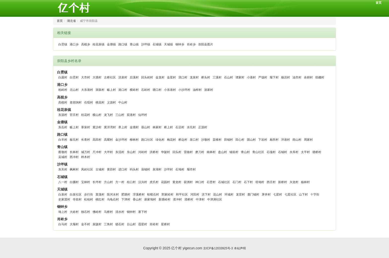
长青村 (85, 139)
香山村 (137, 199)
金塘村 (134, 127)
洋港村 (285, 139)
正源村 (202, 127)
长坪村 (97, 182)
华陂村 (165, 152)
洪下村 (206, 194)
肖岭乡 (191, 44)
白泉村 (62, 194)
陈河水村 (113, 194)
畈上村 (111, 90)
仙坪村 (142, 115)
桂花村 (85, 115)
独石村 (85, 212)
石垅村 (271, 152)
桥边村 (182, 139)
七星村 (277, 194)
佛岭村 (97, 212)
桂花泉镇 (98, 44)
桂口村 (131, 182)
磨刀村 (199, 152)
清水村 (119, 212)
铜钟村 (131, 212)
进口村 (122, 169)
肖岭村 (154, 224)
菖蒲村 (100, 194)
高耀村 (108, 139)
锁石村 (119, 224)
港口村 (122, 90)
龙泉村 (194, 77)
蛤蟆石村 (153, 194)
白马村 (62, 224)
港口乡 (74, 44)
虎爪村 (154, 182)
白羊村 (62, 139)
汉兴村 (142, 182)
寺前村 (77, 199)
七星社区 (290, 194)
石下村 (248, 182)
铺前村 (233, 152)
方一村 (119, 182)
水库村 (294, 152)
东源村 (62, 115)
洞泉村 (100, 90)
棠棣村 (217, 139)
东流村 (119, 152)
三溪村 (217, 77)
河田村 (194, 194)
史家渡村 (64, 199)
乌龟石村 (113, 199)
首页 (379, 2)
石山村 (228, 77)
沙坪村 (168, 169)
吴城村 (62, 157)
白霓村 (74, 77)
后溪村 (134, 77)
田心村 (239, 139)
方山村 (108, 182)
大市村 (85, 77)
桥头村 (205, 77)
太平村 (305, 152)
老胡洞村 (76, 102)
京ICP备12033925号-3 (218, 248)
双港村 (131, 115)
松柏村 (88, 199)
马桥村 (108, 212)
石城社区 (224, 182)
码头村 (134, 169)
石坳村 (179, 169)
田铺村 (228, 139)
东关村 (62, 169)
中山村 (122, 102)
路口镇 (122, 44)
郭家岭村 (167, 194)
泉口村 (194, 139)
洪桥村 (154, 152)
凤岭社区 (87, 169)
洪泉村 (122, 77)
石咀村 (88, 102)
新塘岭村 (164, 199)
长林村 (74, 152)
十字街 (314, 194)
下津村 (125, 199)
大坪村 (108, 152)
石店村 (179, 127)
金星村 (171, 77)
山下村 (303, 194)
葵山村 (145, 127)
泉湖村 (157, 169)
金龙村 (160, 77)
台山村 (131, 224)
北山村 (74, 90)
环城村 (229, 194)
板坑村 (74, 139)
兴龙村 (294, 182)
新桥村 (282, 182)
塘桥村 (316, 152)
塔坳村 (259, 182)
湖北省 (71, 21)
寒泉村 (85, 127)
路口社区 (147, 139)
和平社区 (182, 194)
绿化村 (160, 139)
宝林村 (85, 182)
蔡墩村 (62, 152)
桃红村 (100, 199)
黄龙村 (176, 182)
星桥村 (165, 224)
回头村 (176, 152)
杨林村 (305, 182)
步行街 (88, 194)
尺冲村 (97, 152)
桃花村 (100, 102)
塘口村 (157, 90)
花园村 (165, 182)
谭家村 (239, 77)
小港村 (251, 77)
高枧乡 (85, 44)
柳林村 (134, 139)
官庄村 (74, 115)
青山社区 (258, 152)
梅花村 (171, 139)
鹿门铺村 (253, 194)
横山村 (97, 115)
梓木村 (85, 157)
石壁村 (211, 182)
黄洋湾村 (110, 127)
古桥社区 (110, 77)
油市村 (296, 77)
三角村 (108, 224)
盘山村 (222, 152)
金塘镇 (111, 44)
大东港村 (87, 90)
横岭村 (134, 90)
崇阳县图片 (205, 44)
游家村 (208, 90)
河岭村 (142, 152)
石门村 (236, 182)
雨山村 (296, 139)
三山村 (119, 115)
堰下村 (274, 77)
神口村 (199, 182)
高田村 (97, 139)
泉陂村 (97, 224)
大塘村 (97, 77)
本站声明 (240, 248)
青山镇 (134, 44)
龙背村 (240, 194)
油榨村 (197, 90)
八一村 (62, 182)
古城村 (100, 169)
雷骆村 (188, 152)
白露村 (62, 77)
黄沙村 (97, 127)
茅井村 (266, 194)
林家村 (157, 127)
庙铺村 (145, 169)
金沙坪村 (121, 139)
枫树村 (74, 169)
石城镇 (157, 44)
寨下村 (142, 212)
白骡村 (74, 182)
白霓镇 (62, 44)
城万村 (85, 152)
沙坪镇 (145, 44)
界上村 (122, 127)
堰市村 (191, 169)
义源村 (111, 102)
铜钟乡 (179, 44)
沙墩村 (205, 139)
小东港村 (170, 90)
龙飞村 (108, 115)
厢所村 (274, 139)
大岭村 (74, 212)
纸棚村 (319, 77)
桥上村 (168, 127)
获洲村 (188, 182)
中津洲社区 (214, 199)
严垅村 (262, 77)
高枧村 (62, 102)
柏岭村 (62, 90)
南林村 (211, 152)
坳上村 (62, 212)
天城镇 (168, 44)
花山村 (217, 194)
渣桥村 (188, 199)
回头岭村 (147, 77)
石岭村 (145, 90)
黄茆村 (111, 169)
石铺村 (282, 152)
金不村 (85, 224)
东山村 (131, 152)
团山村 (251, 139)
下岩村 (262, 139)
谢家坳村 (150, 199)
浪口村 (182, 77)
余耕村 (308, 77)
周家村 (308, 139)
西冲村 (74, 157)
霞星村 (142, 224)
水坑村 (191, 127)
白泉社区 (76, 194)
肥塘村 (125, 194)
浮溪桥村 (139, 194)
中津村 (200, 199)
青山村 (245, 152)
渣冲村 (177, 199)
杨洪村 (285, 77)
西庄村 (271, 182)
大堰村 (74, 224)
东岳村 (62, 127)
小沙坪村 (184, 90)
